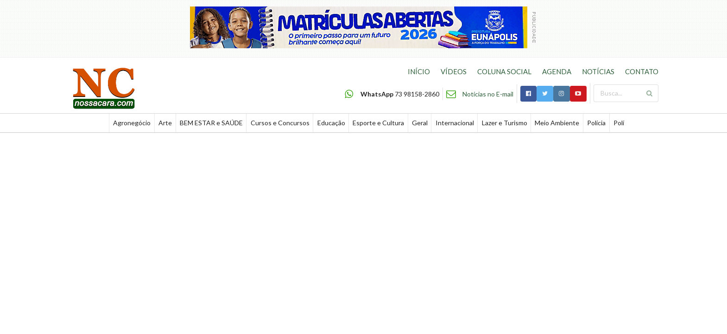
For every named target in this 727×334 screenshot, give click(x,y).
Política (624, 123)
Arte (165, 123)
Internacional (455, 123)
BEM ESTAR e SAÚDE (211, 123)
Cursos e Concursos (280, 123)
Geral (420, 123)
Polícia (596, 123)
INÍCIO (419, 71)
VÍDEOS (454, 71)
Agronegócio (132, 123)
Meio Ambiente (557, 123)
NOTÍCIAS (598, 71)
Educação (331, 123)
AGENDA (556, 71)
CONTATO (641, 71)
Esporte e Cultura (378, 123)
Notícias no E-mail (487, 94)
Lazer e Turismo (504, 123)
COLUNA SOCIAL (504, 71)
